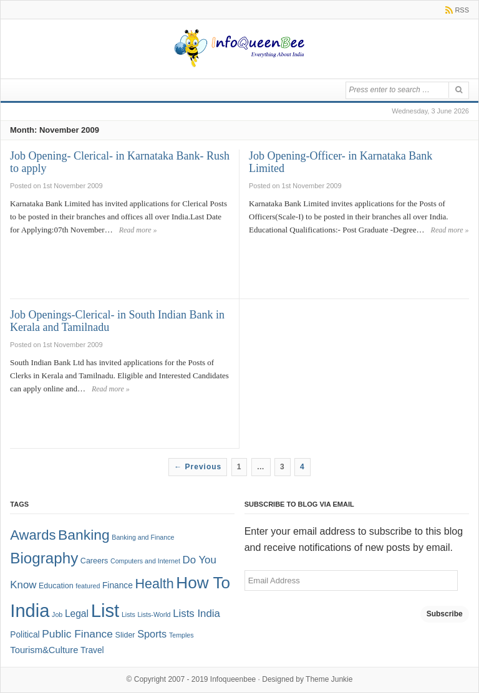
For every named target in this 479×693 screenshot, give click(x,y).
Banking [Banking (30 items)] (84, 535)
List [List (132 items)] (105, 610)
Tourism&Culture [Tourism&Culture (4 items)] (44, 650)
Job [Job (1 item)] (57, 614)
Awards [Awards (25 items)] (33, 535)
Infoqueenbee (233, 679)
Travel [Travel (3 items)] (92, 650)
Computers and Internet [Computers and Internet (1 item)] (145, 561)
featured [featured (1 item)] (87, 586)
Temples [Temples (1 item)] (181, 635)
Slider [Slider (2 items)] (125, 635)
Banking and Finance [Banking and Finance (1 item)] (143, 537)
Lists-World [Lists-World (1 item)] (153, 614)
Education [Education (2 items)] (56, 585)
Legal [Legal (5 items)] (77, 613)
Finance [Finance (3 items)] (117, 585)
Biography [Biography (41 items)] (44, 558)
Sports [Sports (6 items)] (152, 633)
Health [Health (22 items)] (154, 583)
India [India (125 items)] (29, 611)
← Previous (197, 466)
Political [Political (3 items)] (24, 634)
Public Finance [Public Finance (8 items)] (77, 634)
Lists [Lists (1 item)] (128, 614)
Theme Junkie (329, 679)
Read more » (138, 230)
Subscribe (445, 613)
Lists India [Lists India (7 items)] (196, 613)
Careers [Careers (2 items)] (94, 561)
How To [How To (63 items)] (203, 582)
